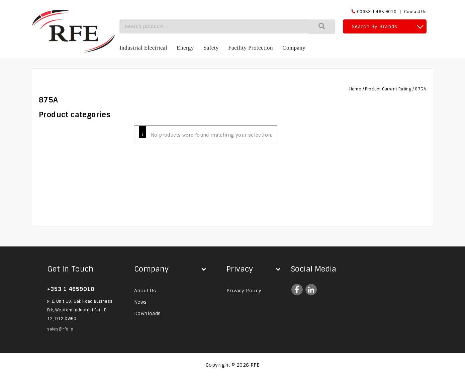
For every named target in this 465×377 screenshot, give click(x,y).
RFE (255, 365)
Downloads (147, 313)
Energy (185, 48)
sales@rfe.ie (60, 329)
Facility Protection (250, 48)
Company (293, 48)
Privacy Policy (244, 291)
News (140, 302)
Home (355, 89)
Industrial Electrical (143, 48)
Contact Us (415, 11)
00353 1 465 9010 (376, 11)
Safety (211, 48)
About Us (145, 291)
